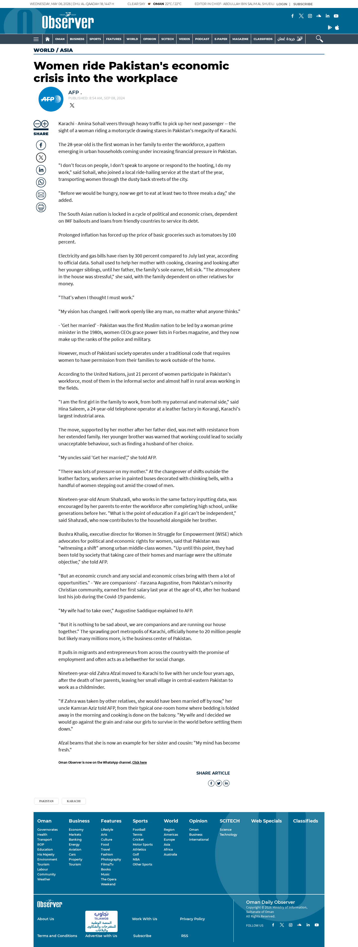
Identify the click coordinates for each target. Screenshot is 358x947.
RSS (184, 936)
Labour (42, 869)
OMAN (60, 39)
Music (105, 874)
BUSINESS (77, 39)
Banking (75, 839)
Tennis (137, 834)
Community (46, 874)
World (44, 50)
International (199, 839)
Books (106, 869)
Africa (168, 849)
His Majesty (45, 854)
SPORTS (95, 39)
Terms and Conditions (57, 936)
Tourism (43, 864)
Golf (136, 854)
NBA (136, 859)
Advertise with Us (101, 936)
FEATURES (113, 39)
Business (195, 834)
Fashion (107, 854)
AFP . (75, 92)
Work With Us (144, 919)
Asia (167, 844)
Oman (194, 829)
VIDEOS (184, 39)
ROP (40, 844)
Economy (76, 829)
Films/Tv (107, 864)
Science (225, 829)
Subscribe (142, 936)
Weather (43, 879)
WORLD (132, 39)
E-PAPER (221, 39)
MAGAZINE (240, 39)
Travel (105, 849)
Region (169, 829)
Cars (72, 854)
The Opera (108, 879)
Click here (139, 762)
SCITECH (167, 39)
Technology (228, 834)
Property (75, 859)
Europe (169, 839)
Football (139, 829)
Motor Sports (143, 844)
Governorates (47, 829)
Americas (171, 834)
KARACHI (74, 801)
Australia (170, 854)
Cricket (138, 839)
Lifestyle (107, 829)
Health (42, 834)
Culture (106, 839)
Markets (75, 834)
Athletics (139, 849)
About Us (45, 919)
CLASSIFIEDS (263, 39)
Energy (74, 844)
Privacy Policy (192, 919)
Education (45, 849)
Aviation (75, 849)
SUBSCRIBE (303, 4)
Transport (44, 839)
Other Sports (142, 864)
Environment (47, 859)
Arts (104, 834)
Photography (111, 859)
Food (105, 844)
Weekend (108, 884)
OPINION (149, 39)
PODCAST (202, 39)
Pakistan (46, 801)
